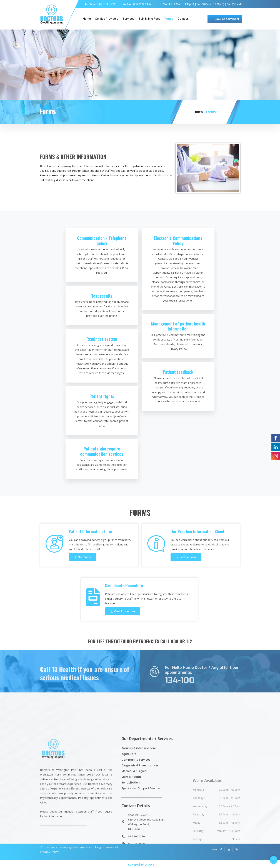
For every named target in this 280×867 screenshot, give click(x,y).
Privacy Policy (49, 841)
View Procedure (122, 611)
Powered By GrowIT (141, 864)
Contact (183, 18)
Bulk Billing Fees (149, 18)
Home (87, 18)
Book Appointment (227, 19)
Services (128, 18)
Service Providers (106, 18)
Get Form (82, 557)
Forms (169, 18)
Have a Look (186, 557)
